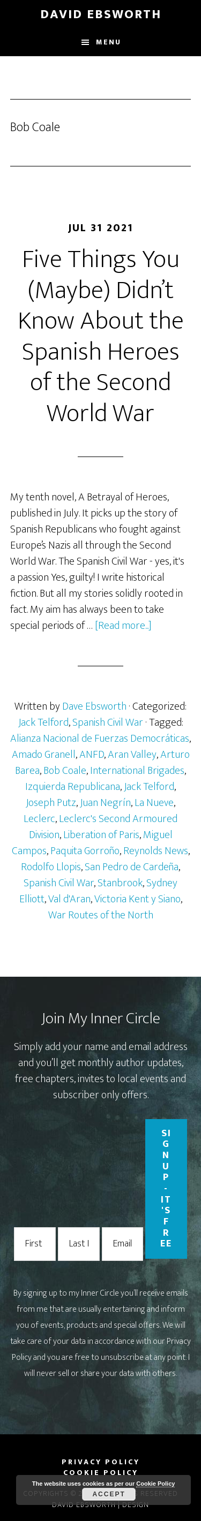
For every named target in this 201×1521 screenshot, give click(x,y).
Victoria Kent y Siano (137, 899)
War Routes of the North (100, 915)
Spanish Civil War (107, 722)
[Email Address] (123, 1244)
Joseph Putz (51, 803)
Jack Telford (43, 722)
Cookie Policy (155, 1483)
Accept (108, 1494)
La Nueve (154, 803)
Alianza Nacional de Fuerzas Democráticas (99, 738)
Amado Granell (44, 755)
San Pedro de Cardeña (131, 867)
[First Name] (35, 1244)
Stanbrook (120, 883)
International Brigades (137, 771)
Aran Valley (132, 755)
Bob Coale (64, 771)
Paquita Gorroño (85, 851)
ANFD (91, 755)
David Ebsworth (100, 14)
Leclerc (39, 819)
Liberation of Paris (101, 835)
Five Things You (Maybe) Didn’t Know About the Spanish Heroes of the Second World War (101, 336)
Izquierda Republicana (72, 787)
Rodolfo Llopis (51, 867)
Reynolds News (155, 851)
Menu (108, 42)
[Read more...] (123, 626)
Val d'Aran (69, 899)
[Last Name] (79, 1244)
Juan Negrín (105, 803)
